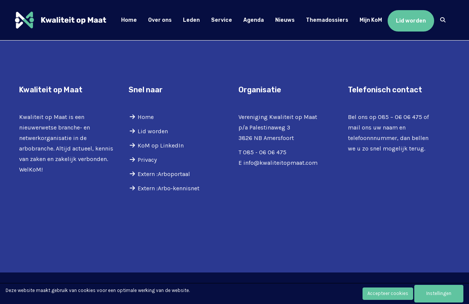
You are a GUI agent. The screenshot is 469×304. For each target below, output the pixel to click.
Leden (191, 20)
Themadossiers (327, 20)
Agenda (253, 20)
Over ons (160, 20)
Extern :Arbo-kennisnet (168, 188)
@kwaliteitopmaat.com (280, 162)
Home (129, 20)
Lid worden (411, 21)
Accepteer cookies (387, 293)
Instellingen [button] (438, 293)
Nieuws (285, 20)
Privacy (147, 159)
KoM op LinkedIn (161, 145)
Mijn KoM (371, 20)
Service (221, 20)
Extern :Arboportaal (164, 174)
